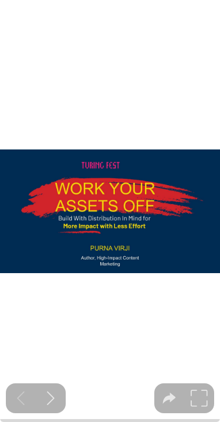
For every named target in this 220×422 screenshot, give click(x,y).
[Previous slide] (21, 398)
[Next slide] (51, 398)
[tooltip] (169, 398)
